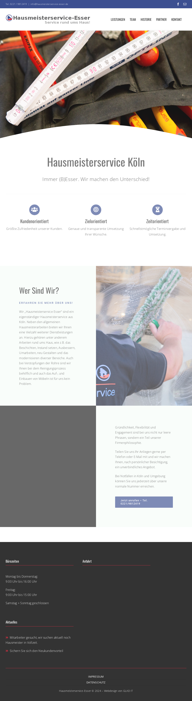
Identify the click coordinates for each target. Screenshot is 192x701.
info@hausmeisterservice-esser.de (49, 4)
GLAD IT (128, 691)
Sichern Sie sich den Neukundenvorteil (34, 651)
